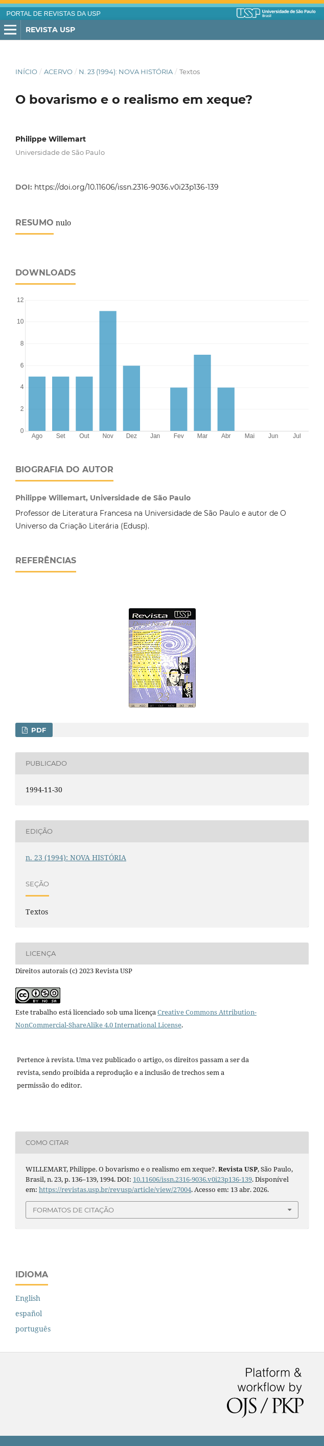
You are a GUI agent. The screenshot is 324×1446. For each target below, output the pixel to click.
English (27, 1298)
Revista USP (50, 29)
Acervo (58, 71)
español (28, 1313)
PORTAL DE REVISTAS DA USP (54, 13)
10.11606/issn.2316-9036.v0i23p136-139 (192, 1179)
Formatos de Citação (73, 1210)
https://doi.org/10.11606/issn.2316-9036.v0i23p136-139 (126, 187)
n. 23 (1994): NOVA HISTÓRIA (126, 71)
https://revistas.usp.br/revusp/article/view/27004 (115, 1189)
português (33, 1329)
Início (26, 71)
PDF (37, 730)
